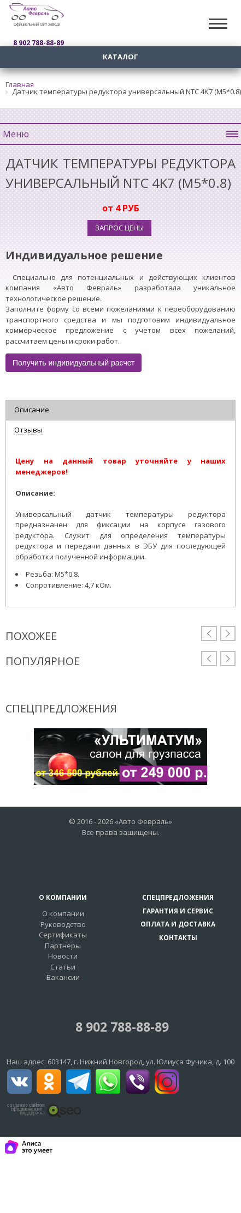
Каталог (120, 57)
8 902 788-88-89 (120, 1027)
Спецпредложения (178, 897)
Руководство (63, 924)
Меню (120, 134)
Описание (31, 410)
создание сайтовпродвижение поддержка (26, 1109)
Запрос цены (119, 228)
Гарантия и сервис (178, 910)
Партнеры (63, 945)
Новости (63, 956)
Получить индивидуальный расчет (73, 362)
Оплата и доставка (177, 923)
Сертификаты (63, 935)
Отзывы (28, 430)
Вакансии (63, 977)
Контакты (178, 937)
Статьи (62, 967)
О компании (63, 913)
